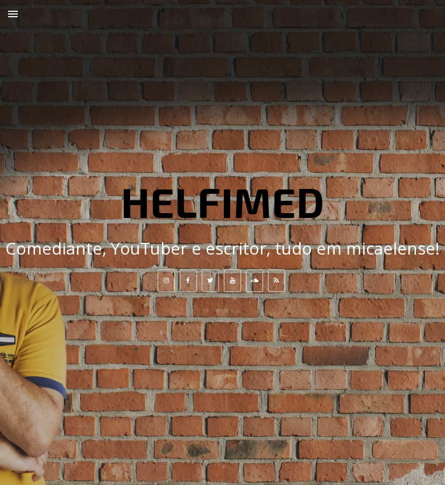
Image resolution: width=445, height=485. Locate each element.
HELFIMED (222, 201)
